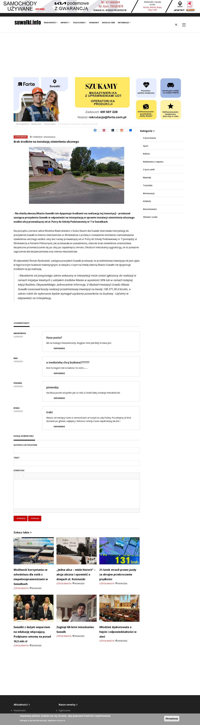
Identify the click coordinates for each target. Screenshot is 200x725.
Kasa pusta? (54, 337)
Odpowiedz (59, 348)
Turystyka (147, 185)
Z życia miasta (49, 124)
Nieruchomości (150, 209)
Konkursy (94, 22)
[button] (17, 476)
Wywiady (147, 177)
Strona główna (22, 124)
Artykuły (147, 201)
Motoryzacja (148, 193)
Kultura (146, 153)
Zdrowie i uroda (150, 217)
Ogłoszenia (79, 22)
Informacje (124, 22)
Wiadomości (51, 22)
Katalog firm (108, 22)
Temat (17, 457)
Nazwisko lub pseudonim (25, 445)
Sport (145, 146)
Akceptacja (171, 718)
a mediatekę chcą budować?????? (67, 362)
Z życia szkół (149, 169)
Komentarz (19, 470)
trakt (49, 412)
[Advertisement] (100, 55)
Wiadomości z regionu (153, 161)
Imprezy (65, 22)
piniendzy (52, 387)
